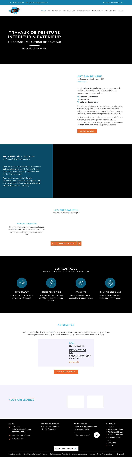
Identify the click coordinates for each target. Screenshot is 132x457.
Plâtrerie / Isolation (83, 10)
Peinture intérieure (54, 10)
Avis (106, 10)
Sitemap (92, 454)
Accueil (43, 10)
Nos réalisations (97, 10)
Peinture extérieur (69, 10)
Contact (121, 10)
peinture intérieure (32, 183)
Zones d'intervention (104, 454)
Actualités (112, 10)
